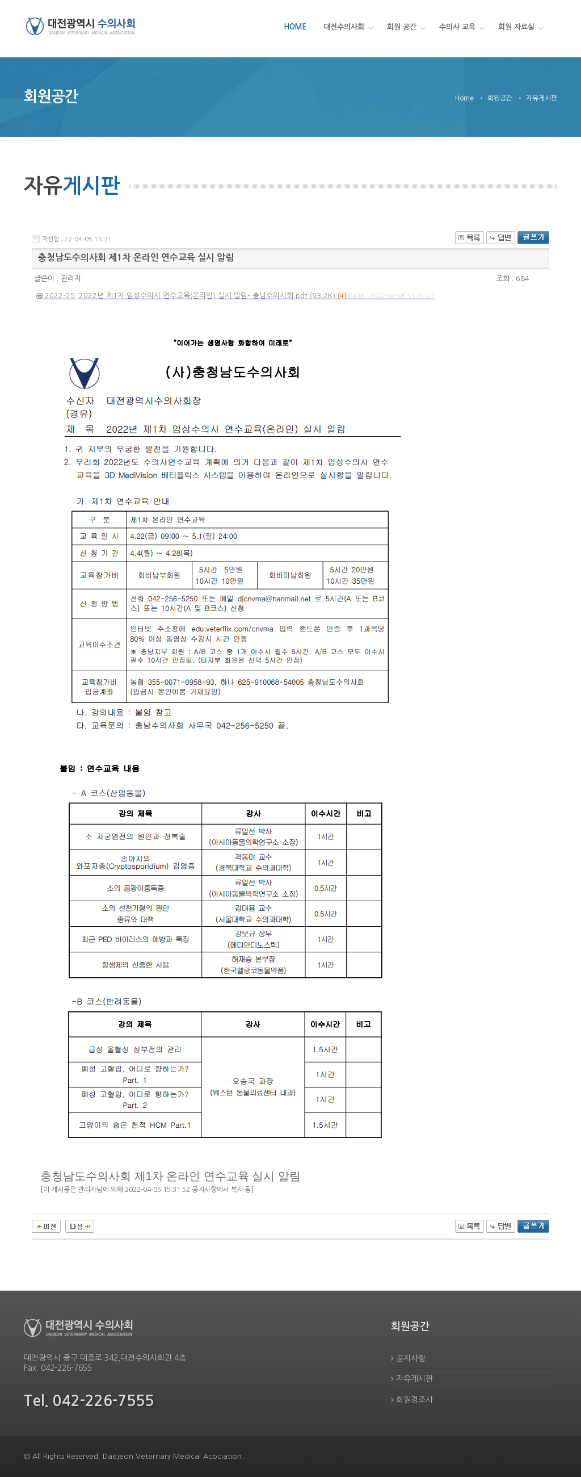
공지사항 (408, 1358)
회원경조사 (412, 1400)
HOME (295, 27)
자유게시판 (412, 1379)
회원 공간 (401, 27)
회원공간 (499, 98)
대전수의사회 (343, 27)
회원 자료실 (516, 27)
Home (464, 98)
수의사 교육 (457, 27)
